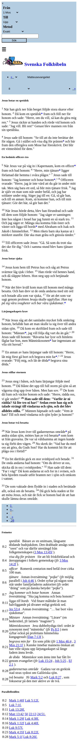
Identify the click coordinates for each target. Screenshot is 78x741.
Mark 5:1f (15, 737)
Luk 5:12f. (32, 700)
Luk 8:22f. (32, 732)
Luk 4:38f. (32, 718)
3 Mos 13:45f (43, 552)
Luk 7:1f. (15, 705)
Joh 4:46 (28, 580)
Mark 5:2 (36, 677)
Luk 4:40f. (32, 723)
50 (26, 714)
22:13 (32, 714)
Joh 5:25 (60, 661)
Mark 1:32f (16, 723)
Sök (14, 40)
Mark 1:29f (16, 718)
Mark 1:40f (16, 700)
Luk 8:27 (55, 677)
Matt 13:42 (16, 714)
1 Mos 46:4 (64, 641)
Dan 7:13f (34, 637)
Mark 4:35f (16, 732)
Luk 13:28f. (17, 709)
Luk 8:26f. (30, 737)
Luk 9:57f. (16, 727)
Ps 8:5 (55, 629)
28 (12, 520)
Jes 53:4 (14, 609)
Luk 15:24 (45, 661)
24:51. (41, 714)
